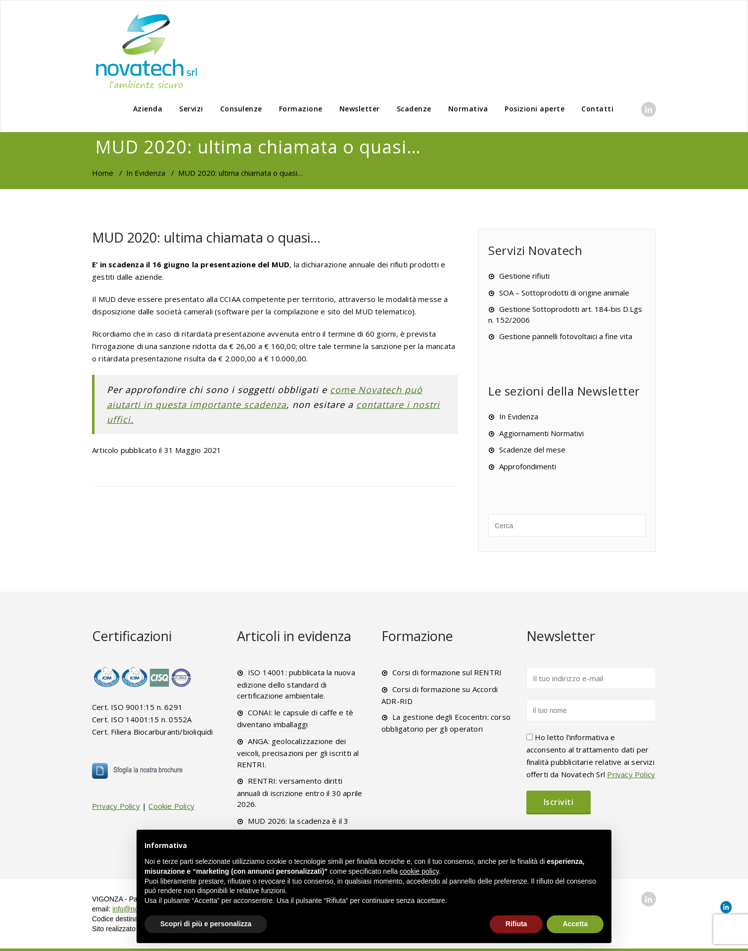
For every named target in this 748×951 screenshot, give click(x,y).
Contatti (597, 108)
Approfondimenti (527, 466)
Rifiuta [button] (516, 924)
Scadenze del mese (532, 449)
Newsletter (359, 108)
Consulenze (241, 108)
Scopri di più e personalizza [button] (205, 924)
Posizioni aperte (534, 108)
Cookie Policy (171, 806)
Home (102, 173)
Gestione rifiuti (524, 276)
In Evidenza (145, 173)
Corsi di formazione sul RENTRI (447, 672)
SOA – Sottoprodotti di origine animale (564, 293)
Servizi (191, 108)
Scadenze (414, 108)
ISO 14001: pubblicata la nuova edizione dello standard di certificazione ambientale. (296, 684)
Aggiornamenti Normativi (541, 433)
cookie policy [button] (419, 871)
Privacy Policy (116, 806)
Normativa (468, 108)
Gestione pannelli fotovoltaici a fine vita (565, 336)
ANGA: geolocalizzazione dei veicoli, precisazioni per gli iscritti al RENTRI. (298, 752)
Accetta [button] (575, 924)
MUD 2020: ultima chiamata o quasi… (206, 237)
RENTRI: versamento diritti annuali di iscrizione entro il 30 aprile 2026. (300, 792)
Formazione (301, 108)
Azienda (148, 108)
